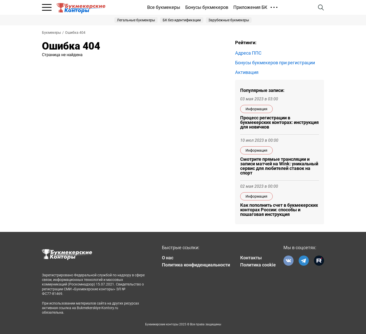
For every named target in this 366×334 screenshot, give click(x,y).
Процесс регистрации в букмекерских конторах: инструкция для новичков (279, 122)
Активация (246, 72)
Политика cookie (258, 265)
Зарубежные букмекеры (228, 20)
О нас (167, 258)
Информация (256, 109)
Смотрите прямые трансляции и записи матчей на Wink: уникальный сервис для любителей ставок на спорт (279, 166)
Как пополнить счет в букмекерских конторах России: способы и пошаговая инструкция (279, 210)
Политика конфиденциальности (196, 265)
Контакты (251, 258)
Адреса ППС (248, 53)
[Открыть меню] (47, 7)
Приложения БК (250, 7)
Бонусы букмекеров (206, 7)
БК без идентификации (182, 20)
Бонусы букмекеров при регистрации (275, 62)
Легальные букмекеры (136, 20)
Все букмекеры (163, 7)
